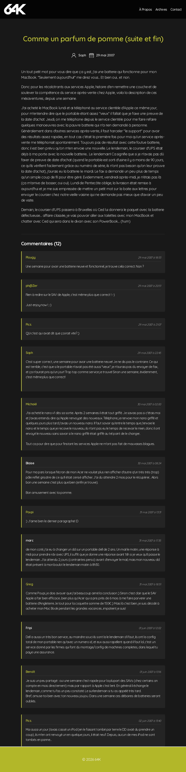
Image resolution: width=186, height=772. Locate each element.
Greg (29, 584)
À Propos (145, 9)
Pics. (29, 324)
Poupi (30, 512)
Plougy (31, 257)
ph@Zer (32, 286)
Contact (176, 9)
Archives (161, 9)
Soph (29, 353)
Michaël (31, 404)
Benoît (30, 672)
